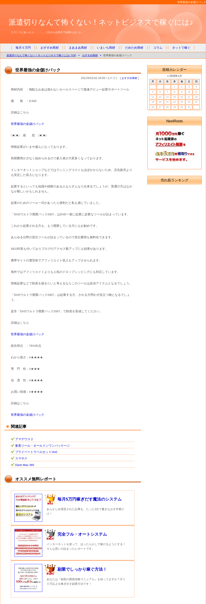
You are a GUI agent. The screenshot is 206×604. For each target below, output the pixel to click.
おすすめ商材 (50, 47)
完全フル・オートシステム (82, 534)
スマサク (21, 458)
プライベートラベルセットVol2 (36, 452)
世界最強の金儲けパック (27, 124)
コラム (157, 47)
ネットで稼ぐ (181, 47)
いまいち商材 (106, 47)
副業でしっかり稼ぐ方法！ (82, 569)
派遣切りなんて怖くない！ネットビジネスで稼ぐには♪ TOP (41, 55)
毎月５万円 (23, 47)
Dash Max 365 (24, 465)
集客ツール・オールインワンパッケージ (42, 445)
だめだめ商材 (134, 47)
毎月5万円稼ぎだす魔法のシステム (89, 499)
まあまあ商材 (78, 47)
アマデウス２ (24, 439)
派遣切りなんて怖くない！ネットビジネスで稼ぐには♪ (101, 22)
